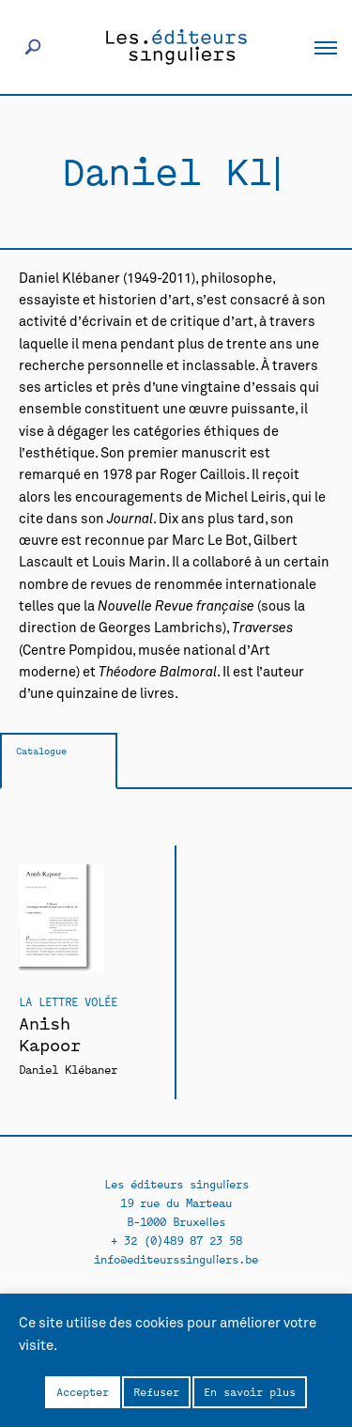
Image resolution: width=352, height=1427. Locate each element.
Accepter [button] (82, 1391)
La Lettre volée (68, 1001)
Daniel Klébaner (68, 1069)
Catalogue (41, 750)
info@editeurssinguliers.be (176, 1258)
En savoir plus (250, 1391)
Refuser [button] (156, 1391)
